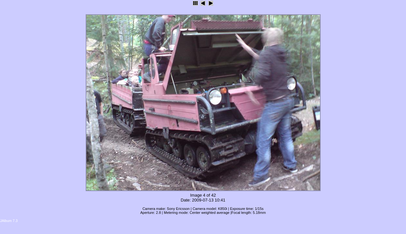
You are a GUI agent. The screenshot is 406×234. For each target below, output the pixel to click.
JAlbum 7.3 (9, 221)
